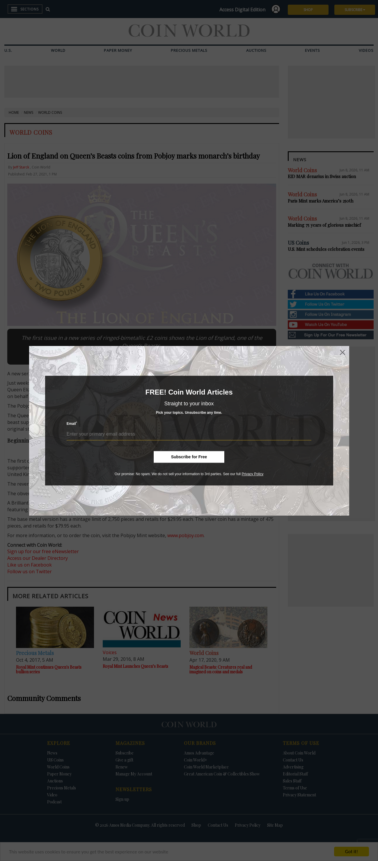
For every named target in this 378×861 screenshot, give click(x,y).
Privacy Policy (252, 474)
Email (72, 423)
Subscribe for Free (189, 457)
